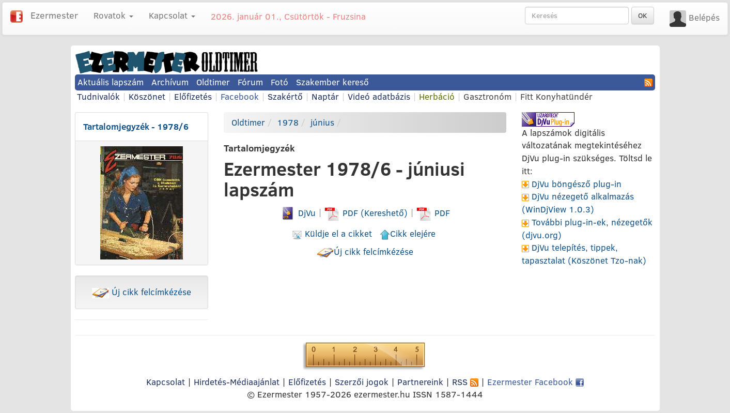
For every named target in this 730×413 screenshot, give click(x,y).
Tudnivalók (98, 96)
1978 (288, 122)
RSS (465, 382)
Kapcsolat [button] (172, 15)
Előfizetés (193, 96)
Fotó (279, 82)
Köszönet (147, 96)
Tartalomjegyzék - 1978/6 (136, 126)
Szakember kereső (332, 82)
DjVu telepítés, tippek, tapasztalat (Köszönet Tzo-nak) (584, 253)
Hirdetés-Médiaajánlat (236, 382)
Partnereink (420, 382)
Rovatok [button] (113, 15)
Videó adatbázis (379, 96)
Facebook (240, 96)
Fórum (250, 82)
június (322, 122)
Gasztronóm (487, 96)
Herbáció (437, 96)
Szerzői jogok (362, 382)
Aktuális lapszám (110, 82)
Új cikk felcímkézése (141, 292)
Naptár (325, 96)
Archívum (170, 82)
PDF (433, 213)
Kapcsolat (165, 382)
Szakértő (285, 96)
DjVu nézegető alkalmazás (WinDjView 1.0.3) (578, 202)
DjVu (298, 213)
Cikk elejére (408, 233)
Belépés (704, 17)
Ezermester (54, 15)
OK (642, 15)
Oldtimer (213, 82)
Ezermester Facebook (535, 382)
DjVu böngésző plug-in (577, 184)
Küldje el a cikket (332, 233)
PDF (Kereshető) (367, 213)
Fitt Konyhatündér (556, 96)
